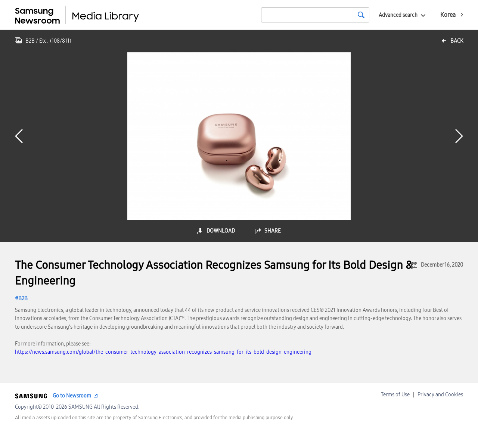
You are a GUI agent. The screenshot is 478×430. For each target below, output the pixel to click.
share (272, 231)
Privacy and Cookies (440, 394)
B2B (23, 298)
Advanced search (398, 15)
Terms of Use (395, 394)
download (221, 231)
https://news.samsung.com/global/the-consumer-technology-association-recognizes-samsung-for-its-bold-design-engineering (163, 352)
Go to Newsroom (72, 396)
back (456, 41)
